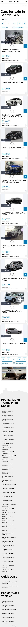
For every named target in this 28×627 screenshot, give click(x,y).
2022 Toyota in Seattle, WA (8, 497)
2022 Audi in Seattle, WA (7, 550)
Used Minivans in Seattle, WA (8, 618)
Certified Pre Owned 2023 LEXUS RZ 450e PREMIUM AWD (12, 116)
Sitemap (14, 626)
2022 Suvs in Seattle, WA (7, 436)
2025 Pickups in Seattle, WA (8, 534)
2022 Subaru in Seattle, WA (8, 517)
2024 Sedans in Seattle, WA (8, 432)
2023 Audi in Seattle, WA (7, 481)
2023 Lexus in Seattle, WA (7, 448)
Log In (21, 4)
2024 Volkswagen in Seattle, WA (9, 493)
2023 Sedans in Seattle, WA (8, 440)
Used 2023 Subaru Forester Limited (12, 312)
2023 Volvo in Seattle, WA (7, 460)
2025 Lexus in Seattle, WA (7, 464)
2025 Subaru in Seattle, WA (8, 469)
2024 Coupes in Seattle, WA (8, 566)
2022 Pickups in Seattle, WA (8, 546)
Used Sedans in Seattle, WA (8, 606)
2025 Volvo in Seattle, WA (7, 473)
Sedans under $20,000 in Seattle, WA (10, 586)
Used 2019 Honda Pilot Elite (12, 82)
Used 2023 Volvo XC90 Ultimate (14, 344)
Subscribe (25, 4)
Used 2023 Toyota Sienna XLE (13, 148)
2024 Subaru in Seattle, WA (8, 489)
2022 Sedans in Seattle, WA (8, 521)
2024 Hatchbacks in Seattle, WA (9, 485)
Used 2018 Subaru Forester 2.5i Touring (14, 279)
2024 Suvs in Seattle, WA (7, 416)
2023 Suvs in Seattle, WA (7, 412)
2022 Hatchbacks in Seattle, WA (9, 538)
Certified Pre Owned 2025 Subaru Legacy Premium (11, 50)
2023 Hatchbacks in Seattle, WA (9, 513)
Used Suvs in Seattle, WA (7, 602)
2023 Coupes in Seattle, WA (8, 554)
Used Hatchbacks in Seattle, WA (9, 610)
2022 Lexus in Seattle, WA (7, 542)
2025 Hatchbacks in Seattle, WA (9, 530)
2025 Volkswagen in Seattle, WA (9, 505)
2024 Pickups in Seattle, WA (8, 509)
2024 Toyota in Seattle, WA (8, 424)
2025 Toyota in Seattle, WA (8, 428)
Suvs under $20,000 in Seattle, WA (9, 582)
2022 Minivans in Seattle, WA (8, 570)
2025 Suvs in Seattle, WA (7, 420)
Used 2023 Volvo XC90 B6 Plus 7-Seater (13, 214)
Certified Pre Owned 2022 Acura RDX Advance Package (14, 181)
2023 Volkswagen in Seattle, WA (9, 456)
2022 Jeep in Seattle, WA (7, 562)
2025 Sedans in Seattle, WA (8, 452)
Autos (2, 5)
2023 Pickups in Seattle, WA (8, 525)
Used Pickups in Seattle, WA (8, 614)
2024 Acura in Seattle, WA (7, 477)
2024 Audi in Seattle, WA (7, 501)
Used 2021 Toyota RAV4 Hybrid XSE (13, 246)
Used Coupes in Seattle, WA (8, 622)
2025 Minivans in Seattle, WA (8, 558)
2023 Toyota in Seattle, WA (8, 444)
